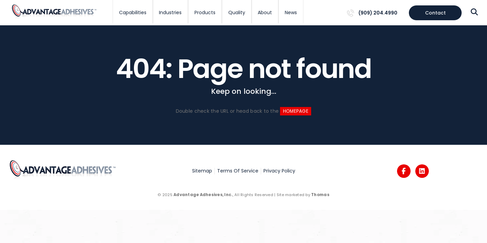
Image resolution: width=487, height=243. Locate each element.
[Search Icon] (474, 13)
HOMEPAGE (295, 111)
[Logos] (404, 171)
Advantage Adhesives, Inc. (203, 194)
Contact (435, 12)
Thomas (320, 194)
